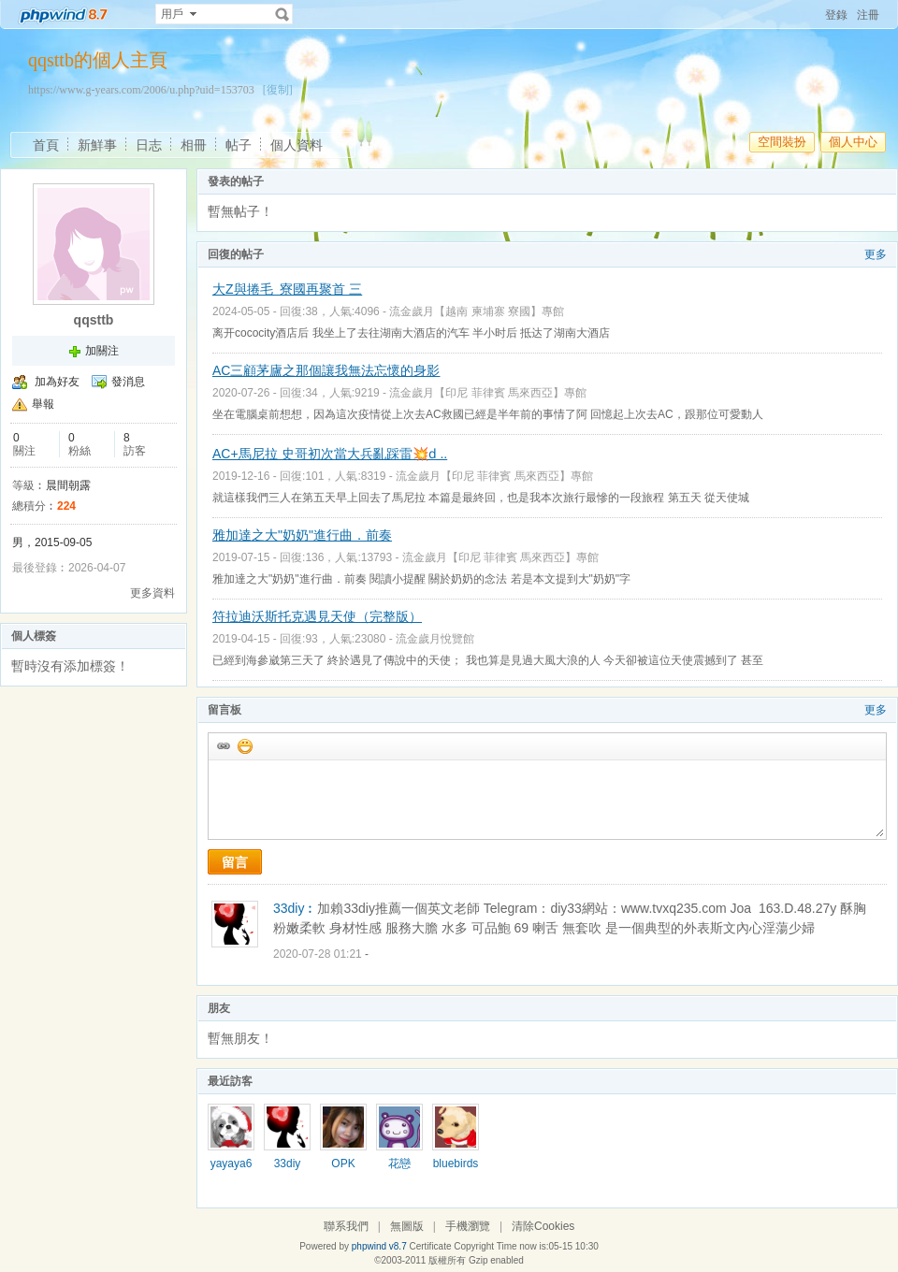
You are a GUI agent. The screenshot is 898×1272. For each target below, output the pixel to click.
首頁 (46, 144)
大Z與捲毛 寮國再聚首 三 (287, 289)
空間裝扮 (782, 142)
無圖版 (407, 1226)
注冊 (868, 15)
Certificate (430, 1246)
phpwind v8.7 (379, 1246)
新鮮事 (97, 144)
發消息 (128, 381)
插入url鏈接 (222, 745)
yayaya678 (231, 1170)
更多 (875, 254)
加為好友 (57, 381)
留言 (235, 862)
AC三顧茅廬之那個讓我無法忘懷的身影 (326, 370)
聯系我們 (346, 1226)
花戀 (399, 1163)
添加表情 (244, 745)
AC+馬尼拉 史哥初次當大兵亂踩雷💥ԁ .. (329, 453)
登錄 (836, 15)
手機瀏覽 (467, 1226)
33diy (287, 1163)
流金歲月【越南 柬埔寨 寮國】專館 (476, 311)
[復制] (278, 89)
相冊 (194, 144)
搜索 (282, 14)
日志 (149, 144)
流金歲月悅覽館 (435, 638)
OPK (343, 1163)
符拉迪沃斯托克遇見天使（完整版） (317, 616)
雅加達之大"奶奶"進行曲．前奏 (302, 535)
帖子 (238, 144)
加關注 (102, 350)
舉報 (43, 404)
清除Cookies (543, 1226)
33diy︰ (295, 908)
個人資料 (296, 144)
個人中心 (853, 142)
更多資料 (152, 593)
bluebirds (456, 1163)
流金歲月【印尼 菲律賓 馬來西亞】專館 (488, 392)
